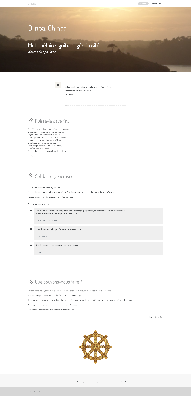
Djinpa (32, 3)
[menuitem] (143, 3)
